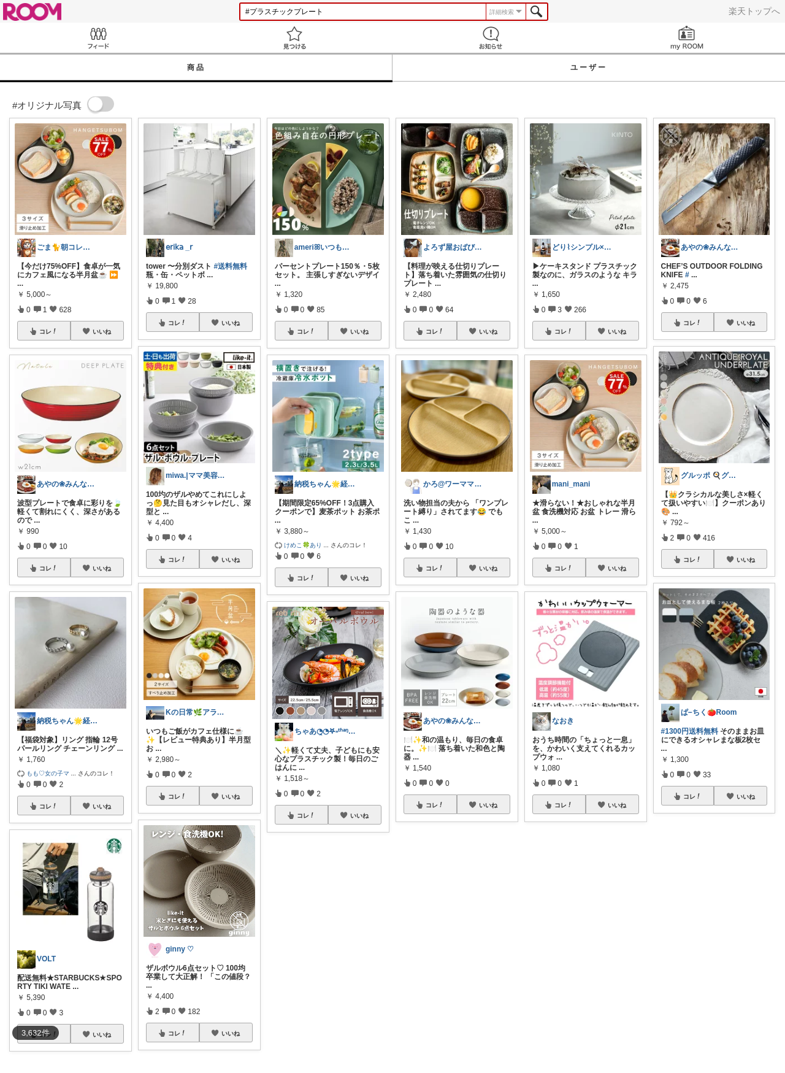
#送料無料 (231, 266)
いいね (102, 331)
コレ (48, 331)
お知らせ (490, 38)
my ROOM (687, 38)
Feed (98, 38)
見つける (294, 38)
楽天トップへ (754, 11)
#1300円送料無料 (689, 731)
